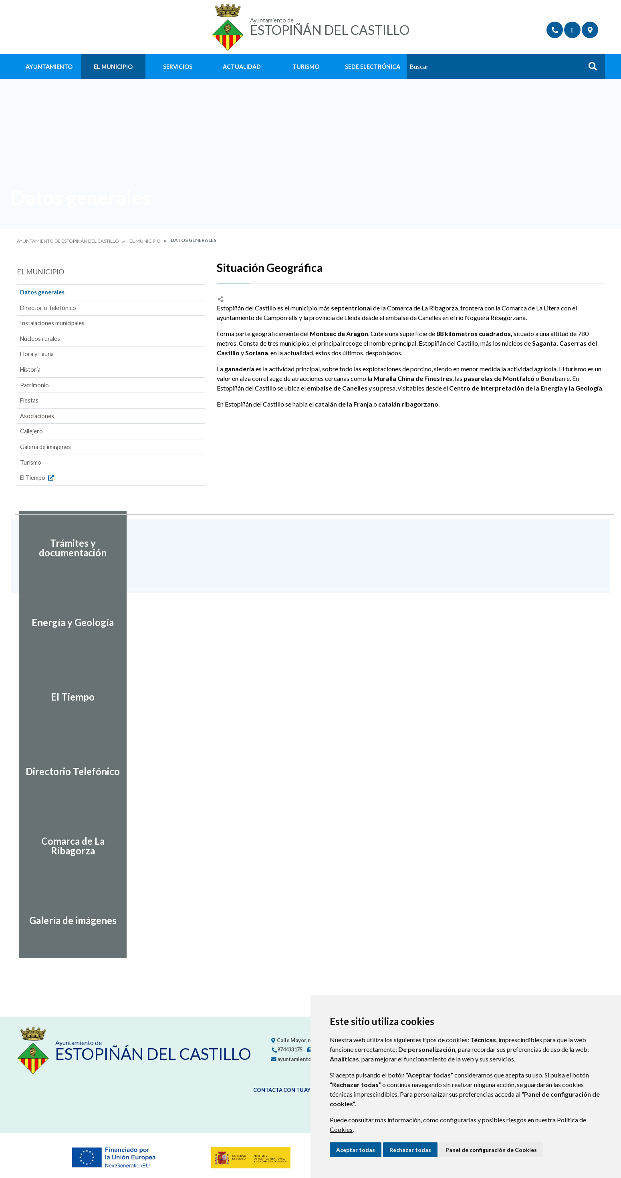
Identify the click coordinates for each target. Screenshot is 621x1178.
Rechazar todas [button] (410, 1149)
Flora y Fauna (37, 353)
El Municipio (113, 66)
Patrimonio (34, 385)
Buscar (589, 68)
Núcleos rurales (40, 338)
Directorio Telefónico (48, 307)
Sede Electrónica (372, 66)
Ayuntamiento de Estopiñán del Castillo (68, 241)
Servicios (177, 66)
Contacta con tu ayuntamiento (299, 1090)
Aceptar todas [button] (355, 1149)
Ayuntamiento (49, 66)
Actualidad (242, 66)
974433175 (286, 1049)
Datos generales (42, 292)
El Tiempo (38, 477)
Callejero (31, 431)
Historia (30, 369)
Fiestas (29, 400)
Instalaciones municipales (52, 323)
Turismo (305, 66)
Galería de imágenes (45, 446)
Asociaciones (37, 416)
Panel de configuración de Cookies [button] (491, 1149)
